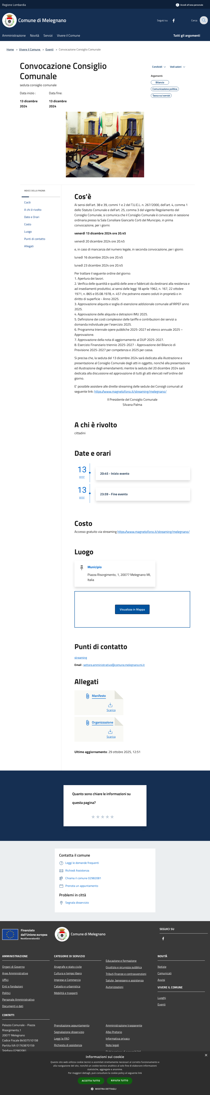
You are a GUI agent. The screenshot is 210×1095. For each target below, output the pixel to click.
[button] (105, 1089)
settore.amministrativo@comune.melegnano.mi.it (114, 665)
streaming (80, 657)
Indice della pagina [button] (34, 190)
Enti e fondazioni (12, 986)
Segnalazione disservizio (69, 1032)
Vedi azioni (178, 67)
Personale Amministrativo (18, 999)
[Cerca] (203, 20)
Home (10, 49)
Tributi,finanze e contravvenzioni (126, 974)
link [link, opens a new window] (140, 1073)
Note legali (112, 1045)
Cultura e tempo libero (68, 973)
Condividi (159, 67)
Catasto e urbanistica (67, 986)
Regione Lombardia (14, 5)
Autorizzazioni (114, 987)
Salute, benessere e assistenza (125, 980)
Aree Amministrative (15, 973)
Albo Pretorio (114, 1032)
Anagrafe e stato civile (68, 966)
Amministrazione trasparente (124, 1025)
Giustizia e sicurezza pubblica (124, 967)
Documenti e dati (12, 1006)
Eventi (49, 49)
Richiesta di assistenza (68, 1045)
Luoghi (162, 998)
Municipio (95, 567)
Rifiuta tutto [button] (119, 1080)
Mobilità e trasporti (66, 993)
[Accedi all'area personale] (189, 5)
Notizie (162, 966)
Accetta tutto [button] (91, 1080)
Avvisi (161, 980)
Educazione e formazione (121, 960)
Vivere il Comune (30, 49)
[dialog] (105, 1073)
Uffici (5, 980)
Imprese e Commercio (67, 980)
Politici (6, 993)
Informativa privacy (118, 1038)
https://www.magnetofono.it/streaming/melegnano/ (130, 391)
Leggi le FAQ (61, 1038)
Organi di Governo (13, 966)
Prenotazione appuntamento (71, 1025)
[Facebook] (171, 20)
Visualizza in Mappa (132, 609)
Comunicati (165, 973)
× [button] (206, 1055)
